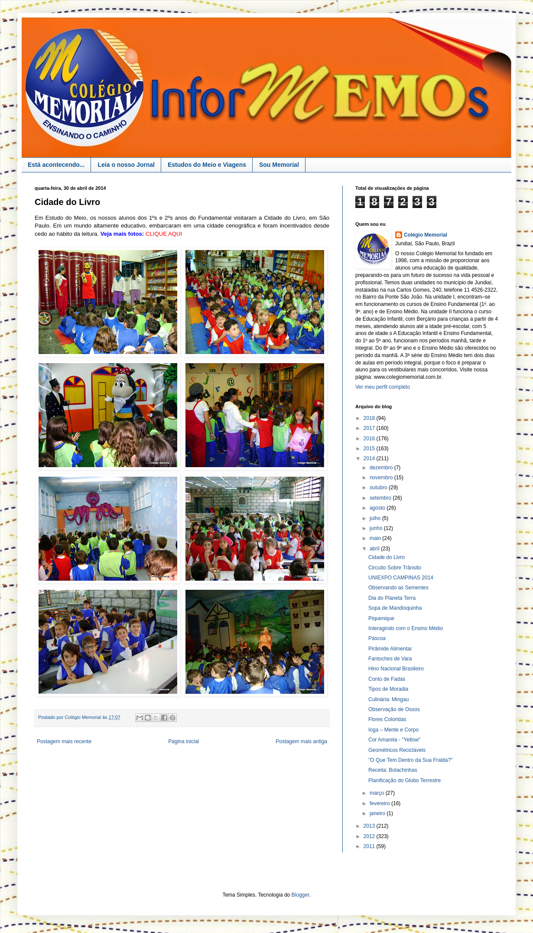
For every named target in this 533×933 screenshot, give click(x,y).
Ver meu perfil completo (382, 387)
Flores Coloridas (387, 719)
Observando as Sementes (398, 588)
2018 (370, 418)
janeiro (378, 813)
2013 (370, 826)
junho (377, 528)
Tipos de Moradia (388, 689)
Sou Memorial (279, 164)
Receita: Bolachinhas (392, 770)
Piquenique (381, 618)
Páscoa (377, 638)
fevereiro (380, 803)
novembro (382, 478)
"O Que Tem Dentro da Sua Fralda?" (410, 760)
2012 (370, 836)
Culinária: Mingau (388, 699)
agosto (378, 508)
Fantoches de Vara (390, 659)
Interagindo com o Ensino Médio (405, 628)
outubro (379, 487)
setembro (381, 498)
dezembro (382, 468)
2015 (370, 448)
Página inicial (183, 741)
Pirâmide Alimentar (390, 649)
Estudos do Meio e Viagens (207, 164)
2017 (370, 428)
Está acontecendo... (56, 164)
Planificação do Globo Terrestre (404, 780)
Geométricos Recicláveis (397, 750)
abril (375, 549)
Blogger (300, 895)
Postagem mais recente (64, 741)
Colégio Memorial (425, 235)
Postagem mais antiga (301, 741)
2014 (370, 458)
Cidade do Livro (386, 557)
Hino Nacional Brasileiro (396, 669)
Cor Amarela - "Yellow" (394, 740)
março (378, 793)
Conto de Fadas (386, 679)
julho (376, 518)
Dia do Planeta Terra (392, 598)
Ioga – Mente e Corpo (393, 730)
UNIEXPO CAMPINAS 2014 (400, 578)
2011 (370, 846)
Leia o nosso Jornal (126, 164)
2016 (370, 439)
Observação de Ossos (394, 709)
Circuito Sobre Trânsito (394, 568)
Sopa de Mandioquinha (395, 608)
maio (376, 538)
